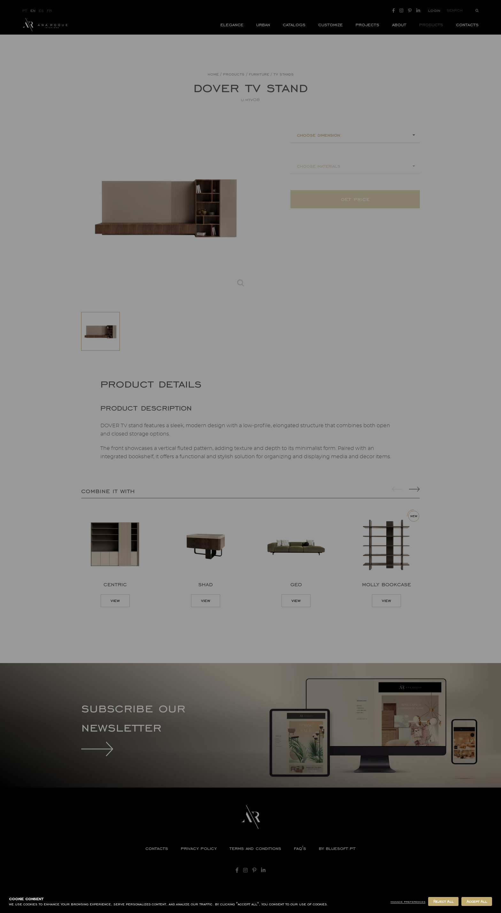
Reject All (443, 901)
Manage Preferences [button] (407, 902)
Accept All (476, 901)
